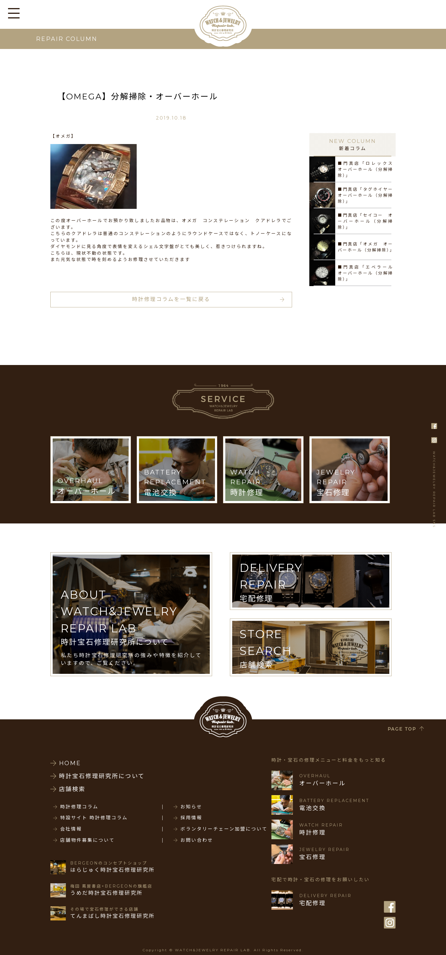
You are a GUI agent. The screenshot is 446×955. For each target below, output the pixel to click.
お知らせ (191, 807)
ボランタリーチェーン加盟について (224, 829)
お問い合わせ (196, 840)
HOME (70, 763)
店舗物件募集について (87, 840)
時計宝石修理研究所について (102, 776)
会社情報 (71, 829)
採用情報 (191, 818)
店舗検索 (72, 789)
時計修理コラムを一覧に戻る (171, 299)
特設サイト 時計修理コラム (94, 818)
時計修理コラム (79, 807)
